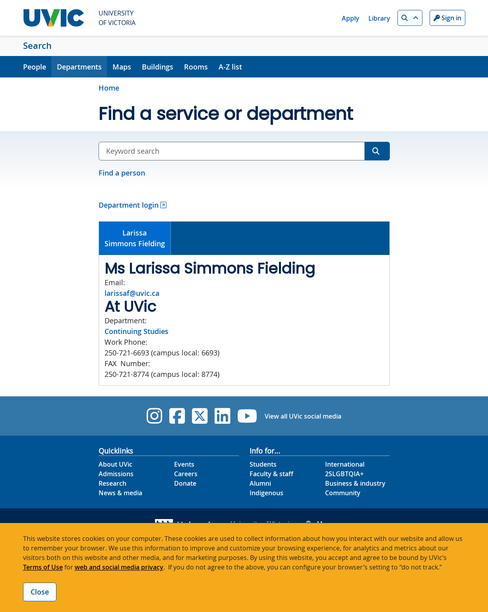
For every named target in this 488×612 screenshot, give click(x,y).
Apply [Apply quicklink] (350, 18)
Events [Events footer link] (184, 464)
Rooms (196, 66)
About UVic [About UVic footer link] (115, 464)
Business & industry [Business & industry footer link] (355, 483)
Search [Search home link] (37, 46)
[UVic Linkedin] (222, 416)
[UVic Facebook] (177, 416)
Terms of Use (43, 567)
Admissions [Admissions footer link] (116, 473)
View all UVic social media (303, 416)
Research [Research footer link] (112, 483)
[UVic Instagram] (154, 416)
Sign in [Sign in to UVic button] (447, 18)
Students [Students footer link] (263, 464)
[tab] (135, 238)
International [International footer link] (344, 464)
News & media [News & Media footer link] (120, 492)
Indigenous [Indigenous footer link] (266, 492)
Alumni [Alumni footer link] (260, 483)
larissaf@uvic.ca (132, 293)
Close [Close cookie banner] (40, 592)
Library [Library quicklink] (379, 18)
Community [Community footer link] (342, 492)
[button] (409, 18)
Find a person (122, 173)
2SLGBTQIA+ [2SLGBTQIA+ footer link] (344, 473)
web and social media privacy (119, 567)
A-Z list (230, 66)
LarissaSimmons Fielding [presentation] (135, 238)
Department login (129, 205)
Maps (121, 66)
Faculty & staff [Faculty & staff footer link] (271, 473)
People (34, 66)
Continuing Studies (136, 331)
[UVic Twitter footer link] (199, 416)
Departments (79, 66)
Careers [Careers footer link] (186, 473)
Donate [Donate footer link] (185, 483)
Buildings (157, 66)
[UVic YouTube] (247, 416)
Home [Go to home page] (109, 88)
